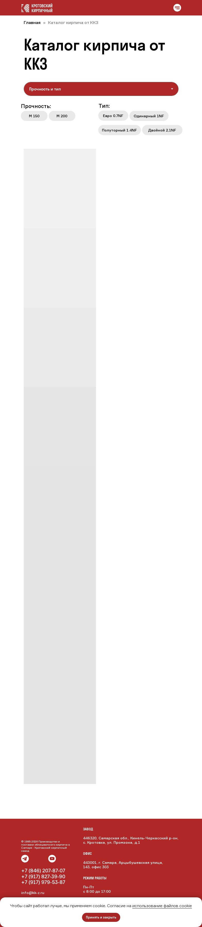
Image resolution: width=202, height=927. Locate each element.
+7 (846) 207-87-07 (43, 870)
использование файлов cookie (162, 905)
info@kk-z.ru (32, 892)
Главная (32, 22)
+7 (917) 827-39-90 (43, 876)
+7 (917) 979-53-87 (43, 882)
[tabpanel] (101, 120)
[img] (43, 859)
